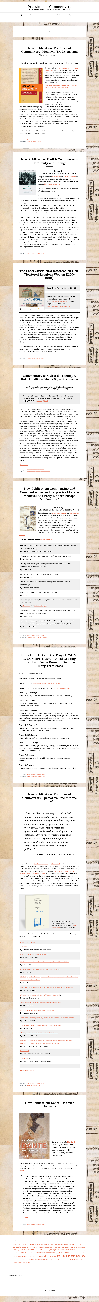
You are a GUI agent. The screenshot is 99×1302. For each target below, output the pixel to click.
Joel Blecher (56, 177)
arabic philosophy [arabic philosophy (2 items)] (57, 1250)
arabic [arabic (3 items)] (32, 1250)
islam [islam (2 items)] (37, 1259)
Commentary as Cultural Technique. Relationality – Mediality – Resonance (49, 377)
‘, (41, 1039)
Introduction (24, 947)
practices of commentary (34, 141)
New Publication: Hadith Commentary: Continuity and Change (49, 161)
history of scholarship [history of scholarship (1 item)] (80, 1255)
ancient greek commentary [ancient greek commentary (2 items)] (21, 1250)
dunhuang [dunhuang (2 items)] (16, 1256)
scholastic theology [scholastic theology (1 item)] (62, 1265)
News (28, 140)
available (22, 535)
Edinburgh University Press (54, 184)
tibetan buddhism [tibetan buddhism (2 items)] (18, 1268)
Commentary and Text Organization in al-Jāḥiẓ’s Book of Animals (42, 969)
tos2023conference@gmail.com (59, 301)
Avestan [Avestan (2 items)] (71, 1250)
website (47, 540)
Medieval (29, 637)
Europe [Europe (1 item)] (47, 1255)
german (37, 471)
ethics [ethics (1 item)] (44, 1255)
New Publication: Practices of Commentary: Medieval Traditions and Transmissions (49, 51)
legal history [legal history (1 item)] (72, 1258)
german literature (45, 471)
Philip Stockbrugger (42, 606)
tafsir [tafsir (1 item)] (81, 1265)
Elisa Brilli (25, 595)
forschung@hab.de (43, 401)
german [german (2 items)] (56, 1256)
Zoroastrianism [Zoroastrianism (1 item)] (27, 1268)
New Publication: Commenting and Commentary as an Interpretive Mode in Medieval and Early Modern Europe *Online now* (49, 494)
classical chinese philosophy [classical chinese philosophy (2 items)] (61, 1253)
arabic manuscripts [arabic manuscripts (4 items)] (43, 1250)
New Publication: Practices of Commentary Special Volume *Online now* (49, 797)
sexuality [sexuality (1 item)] (68, 1265)
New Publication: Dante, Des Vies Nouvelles (49, 1110)
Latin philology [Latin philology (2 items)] (64, 1259)
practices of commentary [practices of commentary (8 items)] (71, 1261)
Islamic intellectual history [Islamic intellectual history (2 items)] (47, 1259)
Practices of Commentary (49, 6)
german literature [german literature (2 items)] (65, 1256)
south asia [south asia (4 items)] (74, 1265)
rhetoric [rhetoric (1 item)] (27, 1265)
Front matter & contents (29, 942)
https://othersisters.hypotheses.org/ (60, 306)
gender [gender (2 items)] (51, 1256)
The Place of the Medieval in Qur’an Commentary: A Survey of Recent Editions (47, 962)
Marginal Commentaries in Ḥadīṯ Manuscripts (36, 954)
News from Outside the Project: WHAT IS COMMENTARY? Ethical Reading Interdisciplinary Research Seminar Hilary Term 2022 (49, 660)
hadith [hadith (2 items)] (73, 1256)
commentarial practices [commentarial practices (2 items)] (78, 1253)
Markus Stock (58, 864)
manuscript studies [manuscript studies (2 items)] (26, 1262)
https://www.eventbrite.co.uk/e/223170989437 (49, 683)
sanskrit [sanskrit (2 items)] (31, 1265)
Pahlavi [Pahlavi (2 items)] (54, 1262)
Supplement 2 (25, 1064)
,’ (39, 1013)
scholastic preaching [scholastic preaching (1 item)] (52, 1265)
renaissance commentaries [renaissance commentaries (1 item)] (19, 1265)
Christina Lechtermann (60, 513)
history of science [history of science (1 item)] (16, 1258)
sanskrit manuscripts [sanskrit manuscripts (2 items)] (41, 1265)
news (28, 776)
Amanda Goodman (65, 68)
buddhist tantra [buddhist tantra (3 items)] (35, 1253)
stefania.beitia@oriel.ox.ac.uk (62, 688)
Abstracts (23, 1072)
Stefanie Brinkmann (71, 177)
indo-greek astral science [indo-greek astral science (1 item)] (29, 1258)
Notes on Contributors (28, 1076)
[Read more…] (24, 465)
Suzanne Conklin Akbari (53, 70)
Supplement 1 (25, 1057)
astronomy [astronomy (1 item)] (66, 1250)
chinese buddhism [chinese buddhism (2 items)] (46, 1253)
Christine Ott (27, 606)
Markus (74, 513)
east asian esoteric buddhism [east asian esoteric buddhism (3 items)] (31, 1255)
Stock (40, 515)
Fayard (21, 1177)
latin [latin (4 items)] (58, 1258)
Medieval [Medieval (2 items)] (35, 1262)
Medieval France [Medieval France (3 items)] (45, 1262)
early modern (31, 471)
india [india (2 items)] (22, 1259)
